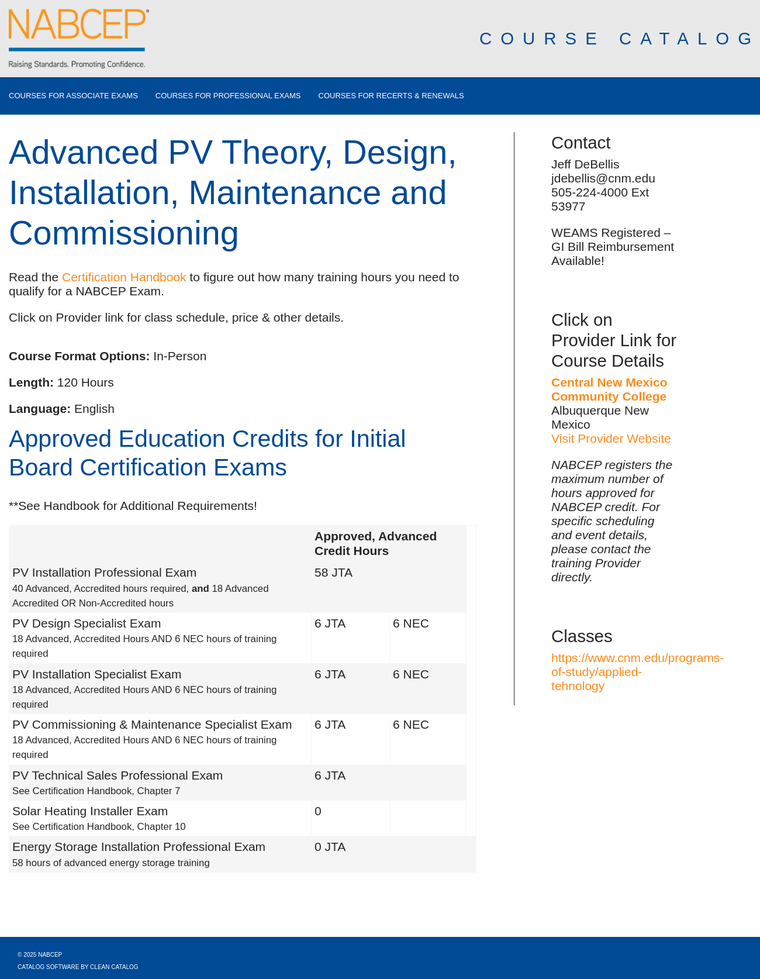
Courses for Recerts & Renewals (391, 96)
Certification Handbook (124, 277)
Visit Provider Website (611, 438)
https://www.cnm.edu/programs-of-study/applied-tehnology (637, 671)
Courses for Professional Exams (228, 96)
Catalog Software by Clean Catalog (78, 967)
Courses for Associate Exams (73, 96)
